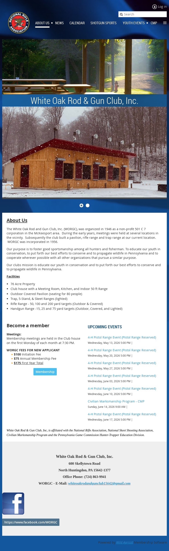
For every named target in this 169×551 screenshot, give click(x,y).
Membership (45, 372)
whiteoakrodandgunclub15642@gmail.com (99, 483)
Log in (162, 6)
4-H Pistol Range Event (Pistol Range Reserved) (122, 337)
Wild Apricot (124, 542)
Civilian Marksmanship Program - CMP (116, 401)
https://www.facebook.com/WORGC (30, 522)
